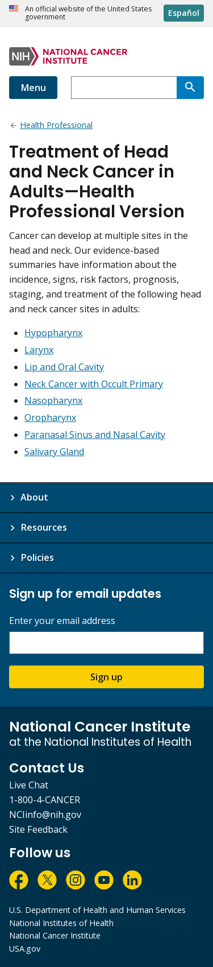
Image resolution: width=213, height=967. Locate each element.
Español (183, 12)
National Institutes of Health (61, 923)
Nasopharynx (53, 400)
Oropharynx (50, 417)
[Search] (190, 87)
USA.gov (24, 948)
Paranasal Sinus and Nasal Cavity (94, 434)
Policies (37, 557)
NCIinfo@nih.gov (45, 814)
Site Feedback (38, 829)
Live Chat (28, 785)
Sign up (106, 677)
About (34, 497)
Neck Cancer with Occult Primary (93, 384)
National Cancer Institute (55, 935)
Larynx (38, 350)
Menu (33, 87)
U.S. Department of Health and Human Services (97, 909)
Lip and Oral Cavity (64, 367)
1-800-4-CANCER (44, 800)
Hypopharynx (53, 333)
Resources (43, 527)
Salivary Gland (54, 451)
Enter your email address (62, 621)
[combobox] (124, 87)
